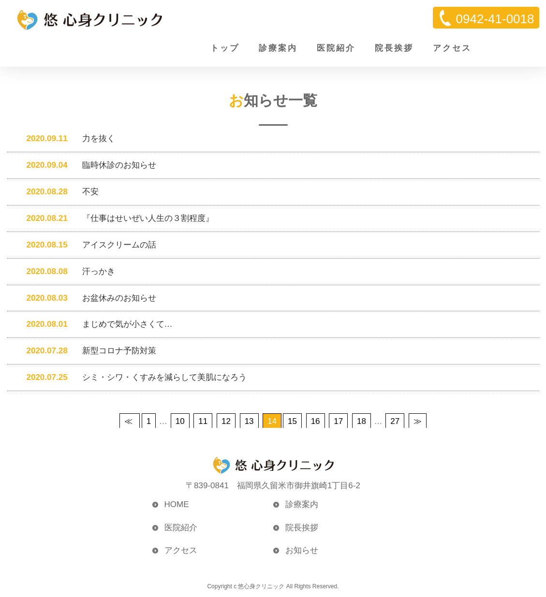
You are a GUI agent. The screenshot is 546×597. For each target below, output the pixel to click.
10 (180, 421)
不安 (58, 191)
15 (292, 421)
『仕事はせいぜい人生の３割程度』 (115, 218)
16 (315, 421)
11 (202, 421)
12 (226, 421)
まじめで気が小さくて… (95, 324)
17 (338, 421)
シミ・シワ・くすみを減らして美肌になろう (132, 377)
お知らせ (301, 550)
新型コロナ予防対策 (86, 351)
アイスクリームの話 (86, 244)
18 (361, 421)
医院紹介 (336, 48)
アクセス (452, 48)
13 (249, 421)
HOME (176, 505)
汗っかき (66, 271)
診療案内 (278, 48)
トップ (224, 48)
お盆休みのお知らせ (86, 298)
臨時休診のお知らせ (86, 165)
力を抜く (66, 138)
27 (394, 421)
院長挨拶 (394, 48)
